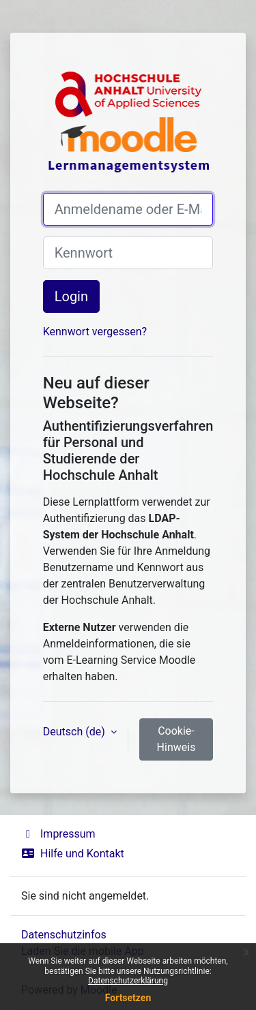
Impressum (58, 833)
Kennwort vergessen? (95, 331)
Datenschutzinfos (63, 934)
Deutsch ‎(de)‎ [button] (75, 731)
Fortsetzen (128, 997)
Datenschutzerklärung (128, 980)
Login (71, 296)
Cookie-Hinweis (176, 739)
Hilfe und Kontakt (72, 853)
